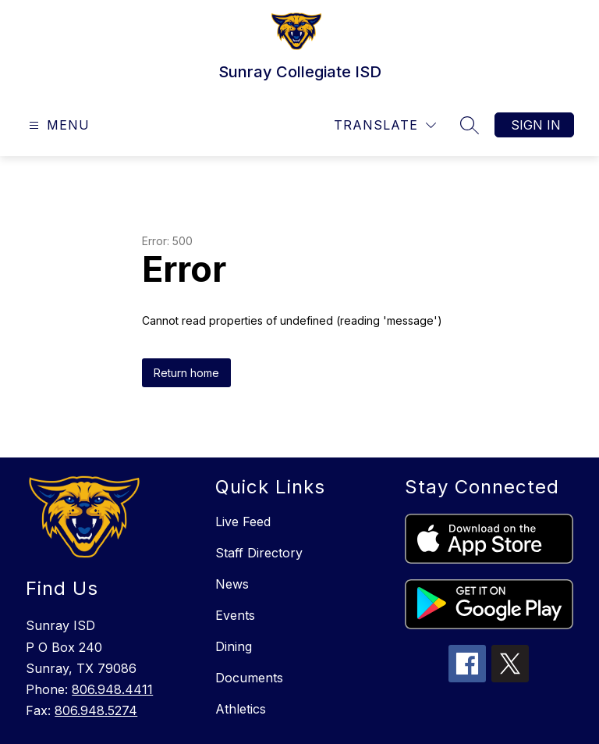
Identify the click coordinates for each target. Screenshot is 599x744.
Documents (249, 677)
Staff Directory (259, 553)
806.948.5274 (96, 710)
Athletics (240, 709)
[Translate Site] (385, 125)
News (232, 584)
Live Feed (243, 521)
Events (235, 615)
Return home (186, 372)
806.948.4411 (112, 689)
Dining (233, 646)
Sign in (536, 125)
